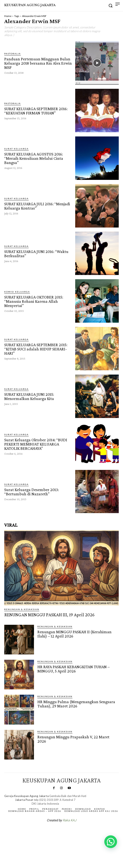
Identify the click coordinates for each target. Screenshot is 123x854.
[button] (110, 841)
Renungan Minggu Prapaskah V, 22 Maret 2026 (73, 739)
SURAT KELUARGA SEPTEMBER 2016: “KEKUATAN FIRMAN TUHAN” (36, 110)
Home (7, 16)
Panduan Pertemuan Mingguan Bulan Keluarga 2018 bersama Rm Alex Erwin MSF (38, 63)
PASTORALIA (12, 53)
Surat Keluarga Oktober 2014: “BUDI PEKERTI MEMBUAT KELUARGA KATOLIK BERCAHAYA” (35, 444)
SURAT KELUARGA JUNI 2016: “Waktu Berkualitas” (36, 253)
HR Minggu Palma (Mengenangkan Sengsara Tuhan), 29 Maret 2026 (76, 703)
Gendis (74, 831)
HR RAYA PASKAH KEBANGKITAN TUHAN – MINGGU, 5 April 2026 (73, 668)
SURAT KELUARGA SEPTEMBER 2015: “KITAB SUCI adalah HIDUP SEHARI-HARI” (35, 348)
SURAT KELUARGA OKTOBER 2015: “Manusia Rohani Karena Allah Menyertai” (33, 301)
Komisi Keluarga (17, 291)
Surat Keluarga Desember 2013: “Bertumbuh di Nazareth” (31, 491)
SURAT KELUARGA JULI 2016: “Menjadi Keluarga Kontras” (37, 205)
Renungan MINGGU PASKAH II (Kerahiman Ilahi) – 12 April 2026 (74, 633)
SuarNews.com (55, 831)
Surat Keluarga (16, 148)
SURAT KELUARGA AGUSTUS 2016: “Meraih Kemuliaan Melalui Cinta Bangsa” (33, 158)
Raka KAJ (69, 820)
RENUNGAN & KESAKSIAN (21, 609)
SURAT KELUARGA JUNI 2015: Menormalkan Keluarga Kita (29, 396)
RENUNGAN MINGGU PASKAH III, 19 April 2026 (49, 614)
